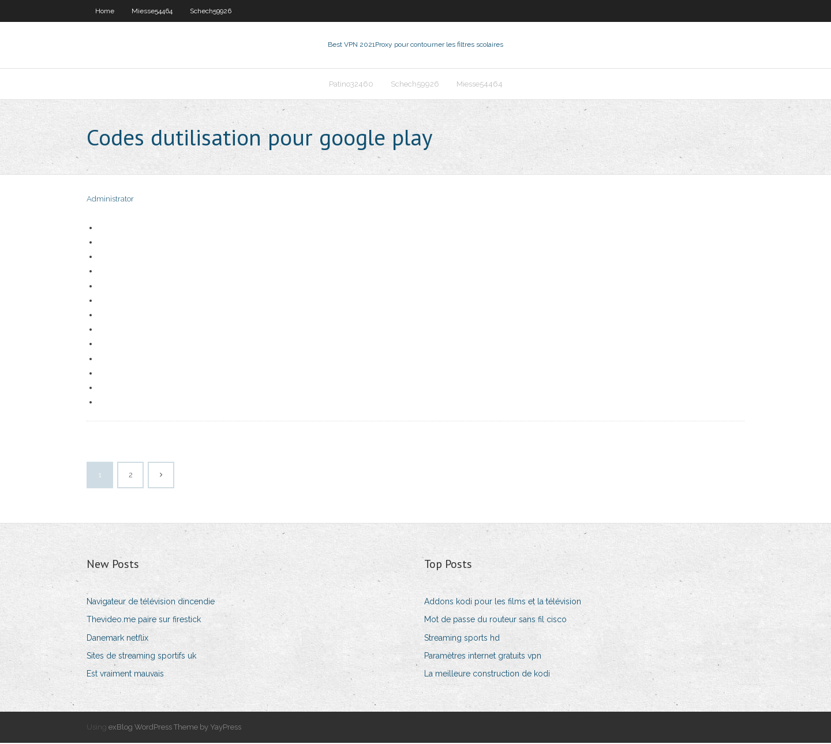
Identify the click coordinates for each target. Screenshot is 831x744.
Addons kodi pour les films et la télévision (502, 602)
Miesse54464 (152, 11)
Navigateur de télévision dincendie (151, 602)
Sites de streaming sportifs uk (141, 656)
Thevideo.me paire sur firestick (144, 621)
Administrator (110, 200)
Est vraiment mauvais (125, 674)
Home (104, 11)
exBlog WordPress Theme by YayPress (174, 728)
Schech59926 (210, 11)
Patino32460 (351, 84)
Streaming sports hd (462, 639)
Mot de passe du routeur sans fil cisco (495, 621)
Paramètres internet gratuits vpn (482, 656)
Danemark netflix (117, 639)
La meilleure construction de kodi (487, 674)
